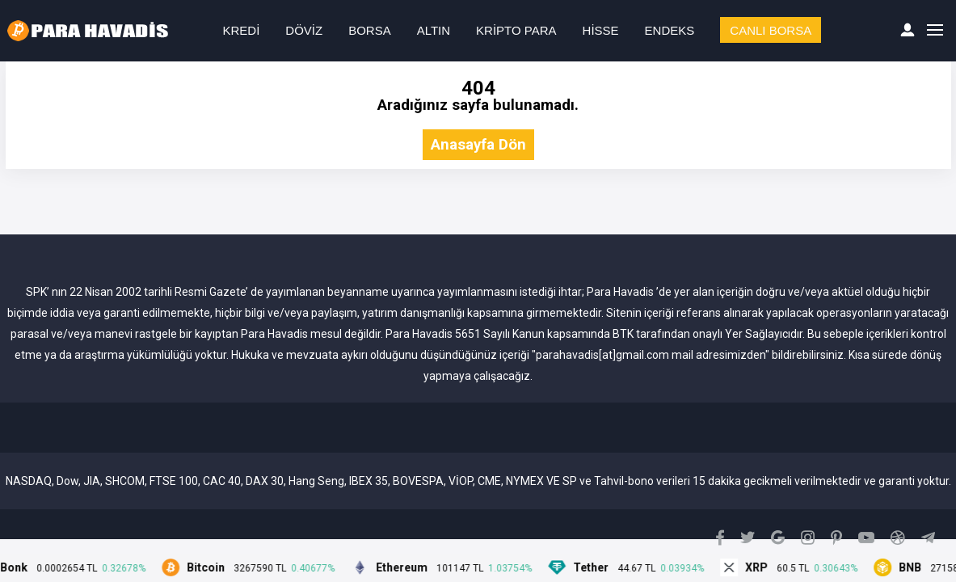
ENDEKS (670, 30)
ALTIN (433, 30)
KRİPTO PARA (516, 30)
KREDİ (241, 30)
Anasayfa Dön (478, 145)
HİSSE (601, 30)
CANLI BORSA (770, 30)
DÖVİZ (303, 30)
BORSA (369, 30)
